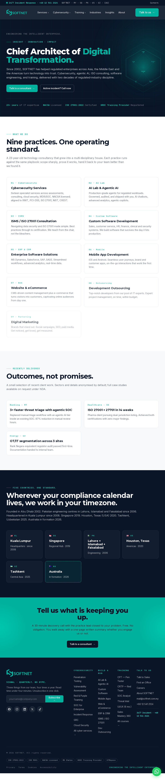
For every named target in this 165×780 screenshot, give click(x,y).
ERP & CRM (104, 720)
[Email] (26, 705)
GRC (76, 726)
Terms (21, 774)
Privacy (10, 774)
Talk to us (147, 12)
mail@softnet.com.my (148, 705)
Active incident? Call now (63, 88)
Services (42, 12)
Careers (154, 2)
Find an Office (144, 689)
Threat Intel (123, 708)
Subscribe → (54, 705)
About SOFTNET (145, 700)
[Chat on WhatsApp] (156, 771)
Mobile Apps (104, 705)
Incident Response (83, 721)
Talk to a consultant (24, 89)
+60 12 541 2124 (145, 710)
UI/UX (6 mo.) (124, 713)
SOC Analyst (123, 702)
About (121, 12)
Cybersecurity (61, 12)
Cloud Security (81, 732)
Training (79, 12)
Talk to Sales (143, 684)
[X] (32, 716)
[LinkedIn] (25, 716)
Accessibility (48, 774)
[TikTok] (40, 716)
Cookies (32, 774)
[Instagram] (17, 716)
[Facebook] (9, 716)
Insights (109, 12)
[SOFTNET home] (16, 12)
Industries (95, 12)
